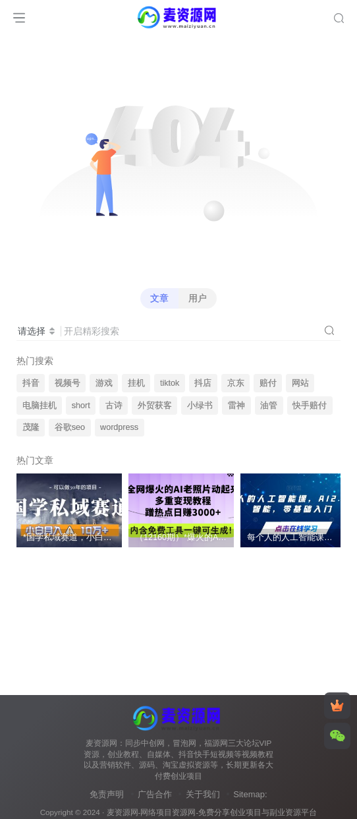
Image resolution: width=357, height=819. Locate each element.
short (81, 405)
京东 (235, 383)
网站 (300, 383)
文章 (159, 298)
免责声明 (107, 794)
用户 (197, 298)
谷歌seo (70, 427)
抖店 (202, 383)
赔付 (268, 383)
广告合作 (155, 794)
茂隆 (31, 427)
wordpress (119, 427)
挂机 (136, 383)
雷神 (236, 405)
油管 (268, 405)
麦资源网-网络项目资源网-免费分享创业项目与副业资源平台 (212, 812)
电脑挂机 (39, 405)
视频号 (67, 383)
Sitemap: (250, 794)
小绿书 (200, 405)
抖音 (31, 383)
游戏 (104, 383)
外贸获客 (155, 405)
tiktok (169, 383)
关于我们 (203, 794)
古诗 (114, 405)
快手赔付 (309, 405)
